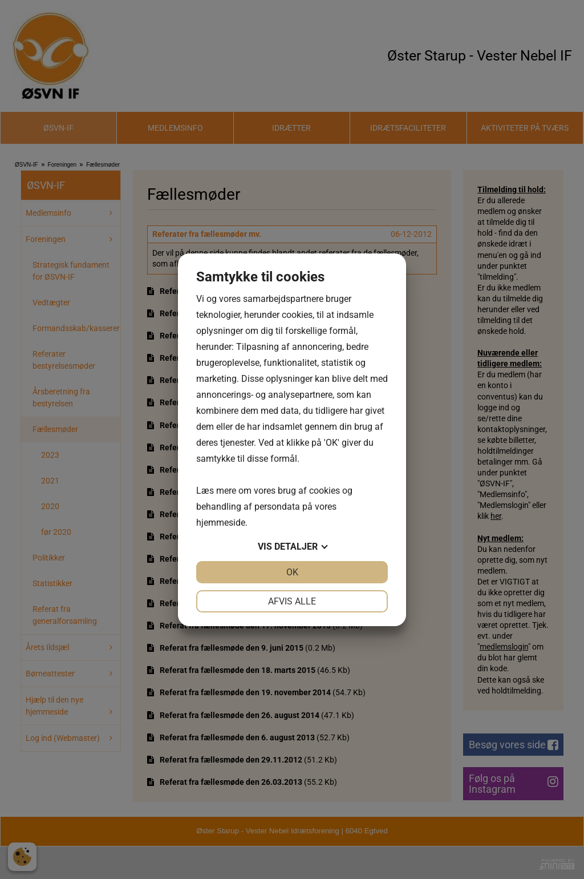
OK (292, 572)
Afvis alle (292, 601)
